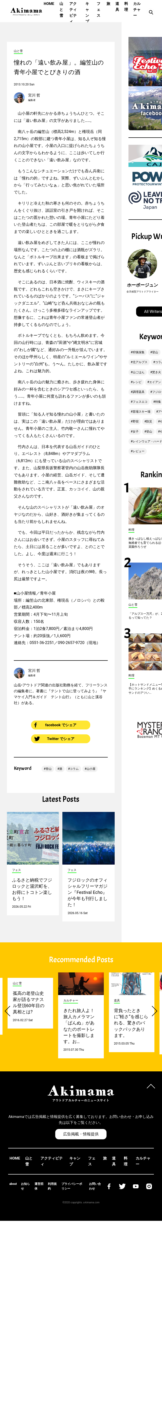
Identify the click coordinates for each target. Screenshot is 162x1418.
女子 (136, 442)
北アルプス (140, 372)
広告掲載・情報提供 (81, 1134)
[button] (129, 272)
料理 (126, 6)
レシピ (137, 392)
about (13, 1184)
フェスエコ (140, 412)
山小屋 (91, 769)
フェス (98, 9)
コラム (74, 769)
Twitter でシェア (54, 738)
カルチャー (137, 9)
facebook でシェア (55, 725)
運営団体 (39, 1186)
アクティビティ (73, 12)
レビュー (138, 461)
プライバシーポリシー (71, 1186)
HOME (49, 3)
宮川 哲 (34, 95)
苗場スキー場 (141, 422)
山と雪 (61, 9)
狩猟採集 (138, 362)
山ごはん (138, 382)
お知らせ (25, 1186)
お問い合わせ (95, 1186)
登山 (49, 769)
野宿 (136, 432)
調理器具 (138, 402)
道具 (117, 6)
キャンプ (87, 12)
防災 (149, 432)
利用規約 (52, 1186)
